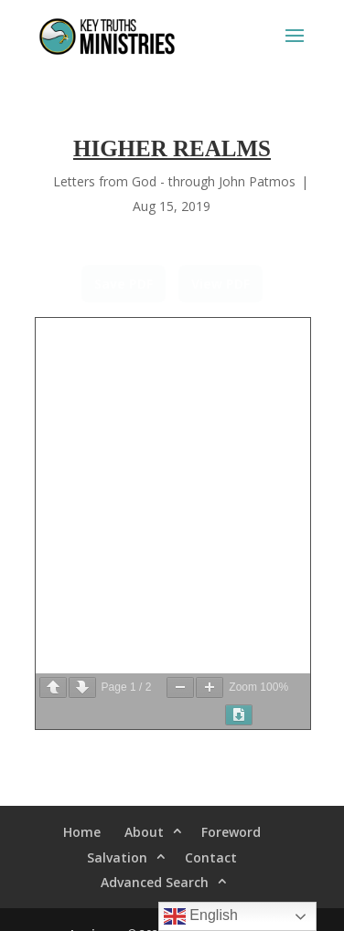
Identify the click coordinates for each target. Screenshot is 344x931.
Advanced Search (155, 882)
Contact (211, 857)
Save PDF (123, 283)
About (144, 832)
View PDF (220, 283)
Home (82, 832)
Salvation (117, 857)
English (201, 916)
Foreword (231, 832)
